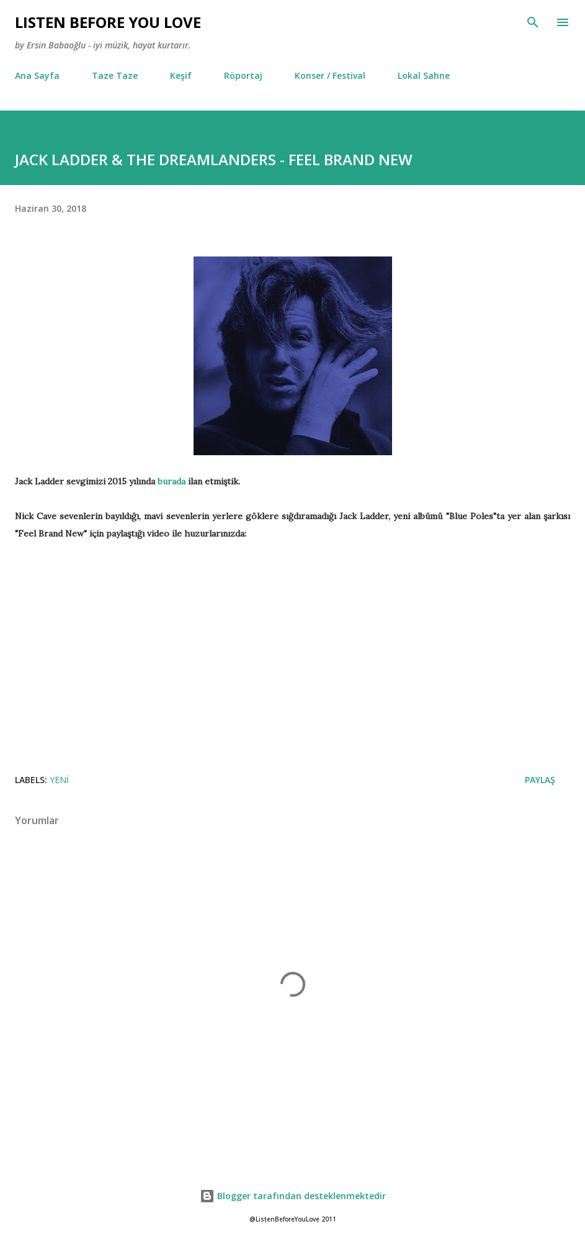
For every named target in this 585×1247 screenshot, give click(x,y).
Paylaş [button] (540, 780)
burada (171, 481)
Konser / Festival (330, 75)
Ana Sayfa (37, 75)
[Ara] (532, 22)
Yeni (59, 780)
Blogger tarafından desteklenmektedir (293, 1196)
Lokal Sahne (424, 75)
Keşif (181, 75)
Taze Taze (115, 75)
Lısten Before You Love (108, 22)
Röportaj (243, 75)
